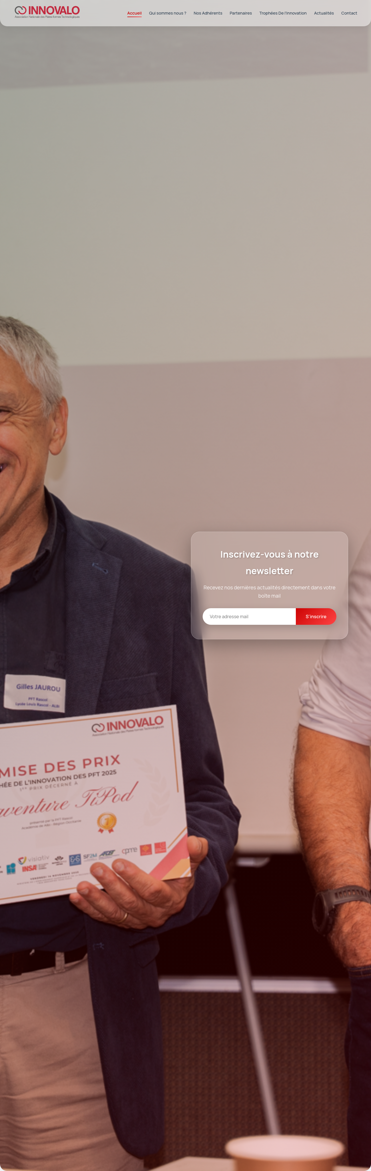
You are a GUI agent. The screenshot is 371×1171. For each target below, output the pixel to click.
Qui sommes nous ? (167, 13)
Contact (349, 13)
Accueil (134, 13)
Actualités (324, 13)
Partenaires (241, 13)
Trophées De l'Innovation (282, 13)
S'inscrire (316, 616)
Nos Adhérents (208, 13)
